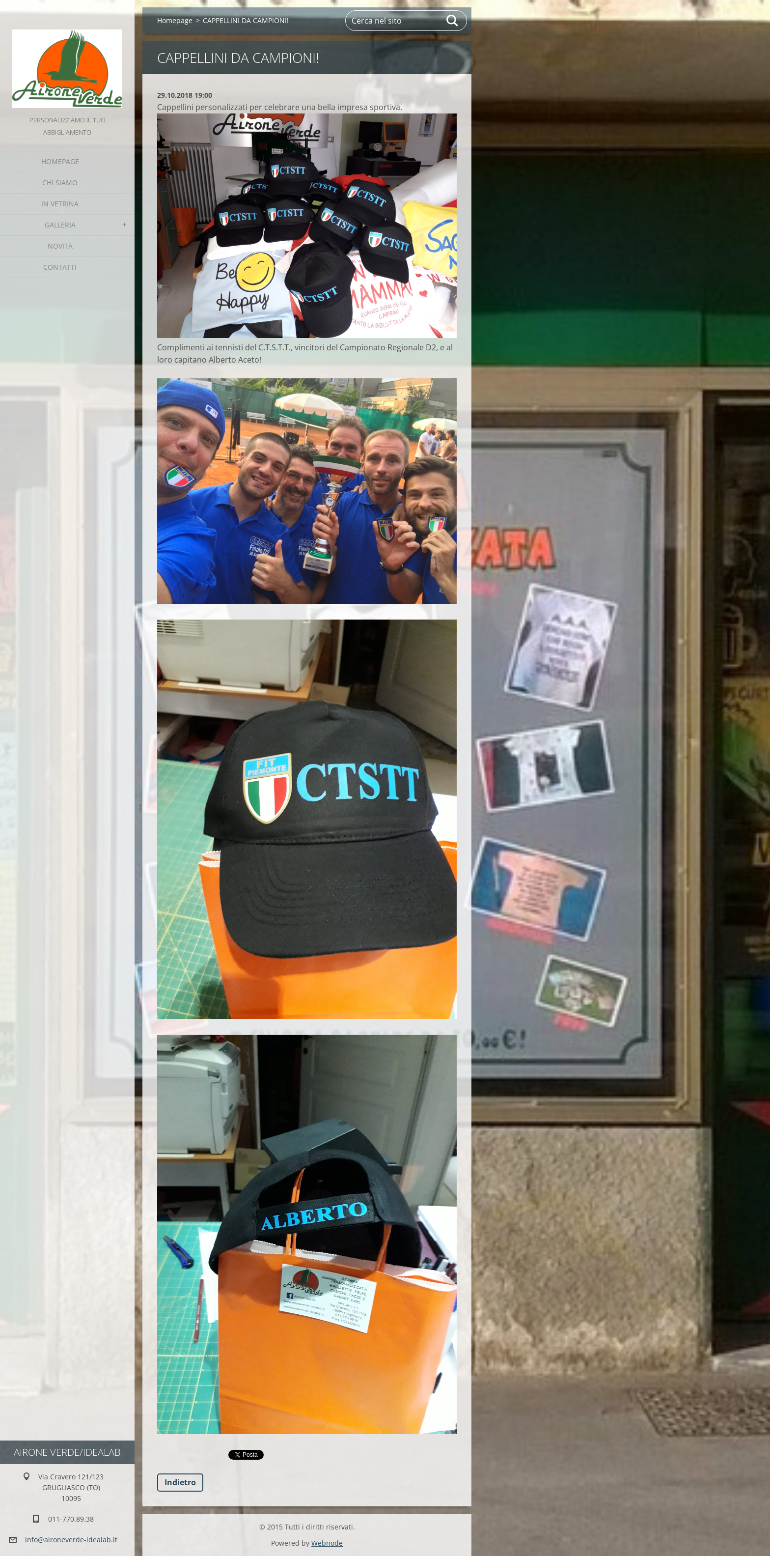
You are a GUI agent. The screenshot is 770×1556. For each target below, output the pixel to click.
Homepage (60, 161)
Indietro (180, 1482)
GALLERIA (60, 224)
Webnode (327, 1543)
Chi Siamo (60, 182)
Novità (60, 246)
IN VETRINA (60, 203)
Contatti (60, 267)
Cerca (452, 20)
